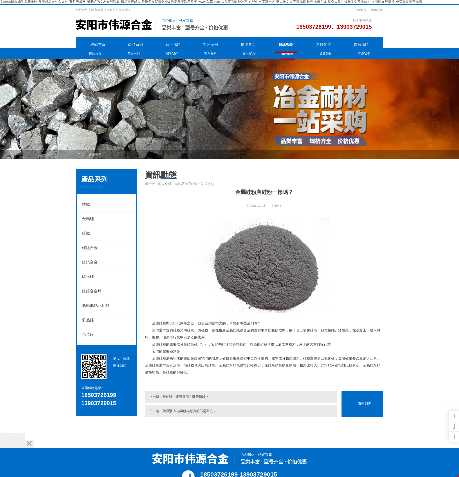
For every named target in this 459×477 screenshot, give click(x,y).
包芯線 (88, 334)
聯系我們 (361, 45)
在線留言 (360, 10)
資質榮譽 (323, 45)
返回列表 (364, 404)
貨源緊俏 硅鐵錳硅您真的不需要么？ (189, 411)
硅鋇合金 (90, 262)
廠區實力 (248, 45)
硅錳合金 (90, 248)
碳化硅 (88, 276)
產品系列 (135, 45)
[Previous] (6, 440)
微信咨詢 (377, 10)
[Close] (29, 444)
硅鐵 (86, 233)
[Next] (18, 440)
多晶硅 (88, 320)
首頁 (81, 154)
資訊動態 (285, 45)
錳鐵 (86, 204)
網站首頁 (97, 45)
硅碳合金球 (92, 291)
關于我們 (173, 45)
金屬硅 (88, 219)
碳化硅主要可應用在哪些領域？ (186, 397)
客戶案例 (210, 45)
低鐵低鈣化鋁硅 (96, 305)
